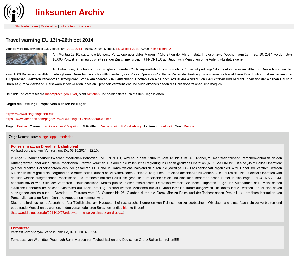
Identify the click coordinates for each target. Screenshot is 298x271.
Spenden (84, 26)
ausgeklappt (48, 137)
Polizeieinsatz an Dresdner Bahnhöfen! (44, 146)
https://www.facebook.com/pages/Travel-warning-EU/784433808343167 (58, 119)
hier (126, 207)
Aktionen (93, 94)
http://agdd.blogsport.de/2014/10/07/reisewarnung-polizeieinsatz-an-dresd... (67, 212)
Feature (22, 126)
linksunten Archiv (70, 12)
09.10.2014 (74, 48)
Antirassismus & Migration (62, 126)
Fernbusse (20, 228)
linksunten (67, 26)
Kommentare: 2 (160, 48)
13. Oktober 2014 (127, 48)
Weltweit (166, 126)
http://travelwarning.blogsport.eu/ (30, 114)
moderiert (66, 137)
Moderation (49, 26)
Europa (189, 126)
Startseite (22, 26)
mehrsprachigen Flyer (61, 94)
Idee (34, 26)
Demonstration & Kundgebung (121, 126)
